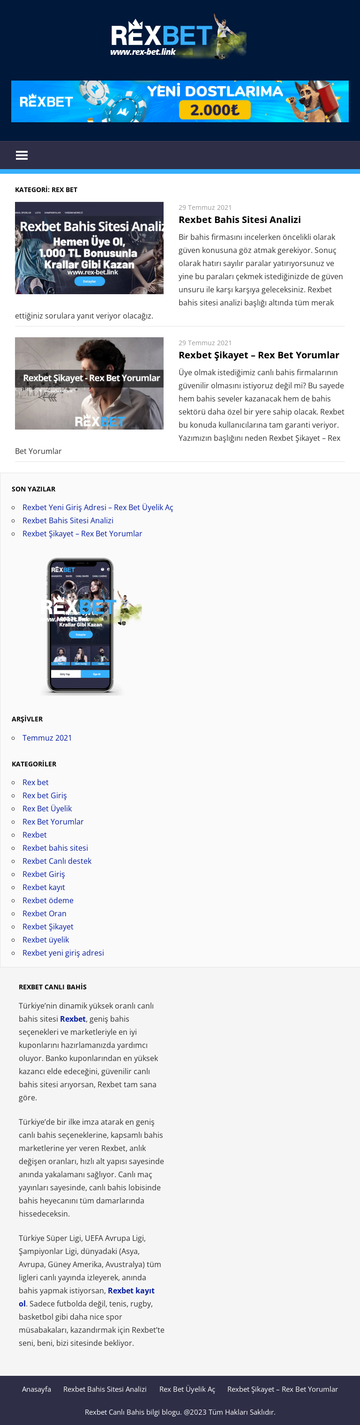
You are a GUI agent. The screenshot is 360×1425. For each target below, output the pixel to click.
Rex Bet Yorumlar (53, 821)
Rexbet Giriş (43, 874)
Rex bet (35, 782)
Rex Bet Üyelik (47, 808)
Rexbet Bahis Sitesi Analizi (240, 219)
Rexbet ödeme (48, 900)
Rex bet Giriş (44, 795)
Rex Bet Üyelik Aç (187, 1389)
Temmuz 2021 (47, 738)
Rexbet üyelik (45, 940)
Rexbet (34, 835)
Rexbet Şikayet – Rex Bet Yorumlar (259, 355)
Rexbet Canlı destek (56, 861)
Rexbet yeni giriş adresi (63, 953)
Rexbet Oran (44, 913)
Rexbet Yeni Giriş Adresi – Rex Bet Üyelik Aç (97, 507)
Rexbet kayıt (43, 887)
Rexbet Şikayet (48, 926)
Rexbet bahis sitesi (55, 848)
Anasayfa (36, 1389)
